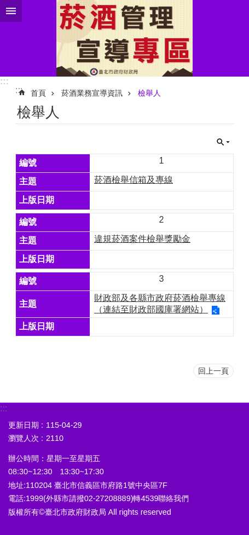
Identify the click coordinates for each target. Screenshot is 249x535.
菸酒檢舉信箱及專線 (133, 179)
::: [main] (18, 90)
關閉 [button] (11, 11)
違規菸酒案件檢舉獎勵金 (142, 238)
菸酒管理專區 (124, 38)
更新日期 (23, 425)
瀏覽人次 (23, 438)
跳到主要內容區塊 (5, 5)
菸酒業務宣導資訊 (92, 93)
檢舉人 (149, 93)
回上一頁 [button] (213, 371)
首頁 (38, 93)
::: (4, 81)
